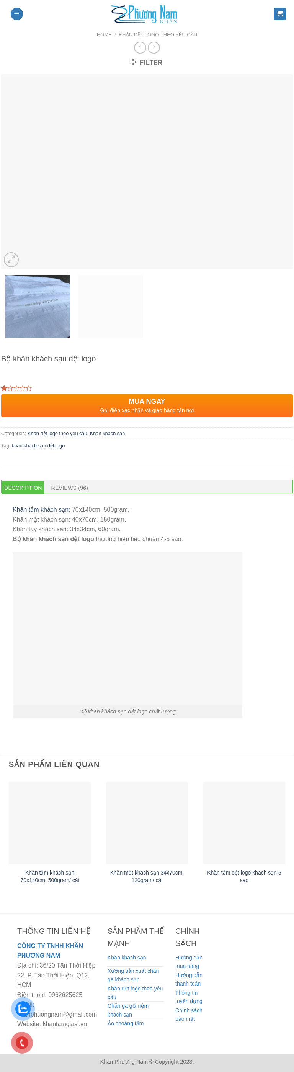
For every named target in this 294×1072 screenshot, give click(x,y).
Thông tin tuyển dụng (189, 997)
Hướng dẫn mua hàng (189, 962)
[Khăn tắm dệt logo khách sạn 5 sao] (244, 823)
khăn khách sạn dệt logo (38, 446)
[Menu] (17, 14)
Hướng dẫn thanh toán (189, 979)
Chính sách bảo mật (189, 1014)
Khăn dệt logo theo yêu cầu (158, 35)
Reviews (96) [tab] (69, 488)
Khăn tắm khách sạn (41, 509)
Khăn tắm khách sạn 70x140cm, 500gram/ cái (49, 876)
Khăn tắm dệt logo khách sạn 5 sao (244, 876)
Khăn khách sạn (107, 433)
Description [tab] (23, 488)
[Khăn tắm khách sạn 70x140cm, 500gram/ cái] (50, 823)
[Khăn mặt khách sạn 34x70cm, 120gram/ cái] (147, 823)
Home (104, 35)
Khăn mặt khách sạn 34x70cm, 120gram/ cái (147, 876)
